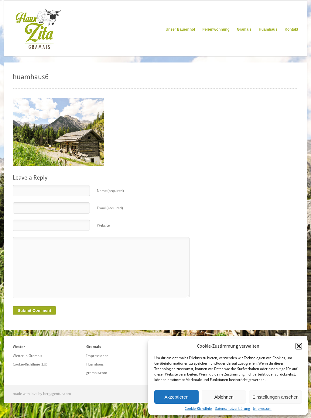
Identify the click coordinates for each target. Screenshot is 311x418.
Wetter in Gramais (27, 356)
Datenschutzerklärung (232, 408)
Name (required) (110, 191)
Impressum (262, 408)
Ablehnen (223, 396)
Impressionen (97, 356)
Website (103, 225)
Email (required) (110, 208)
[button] (299, 346)
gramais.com (96, 373)
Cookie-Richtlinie (198, 408)
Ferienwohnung (216, 29)
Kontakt (291, 29)
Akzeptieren (176, 396)
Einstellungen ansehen (275, 396)
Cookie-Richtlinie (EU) (30, 364)
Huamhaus (268, 29)
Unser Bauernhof (180, 29)
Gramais (244, 29)
